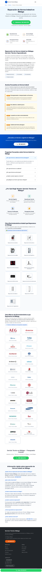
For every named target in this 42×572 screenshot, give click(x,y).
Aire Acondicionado (9, 550)
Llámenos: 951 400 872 (21, 22)
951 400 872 (21, 144)
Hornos (9, 5)
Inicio (6, 5)
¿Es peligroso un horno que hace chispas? (16, 181)
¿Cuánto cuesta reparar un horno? (14, 177)
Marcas (6, 546)
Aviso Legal (24, 546)
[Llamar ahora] (21, 570)
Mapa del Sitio (24, 552)
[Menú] (35, 2)
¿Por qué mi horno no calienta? (13, 170)
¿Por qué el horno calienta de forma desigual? (17, 159)
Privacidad (24, 548)
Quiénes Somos (8, 554)
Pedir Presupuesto (10, 565)
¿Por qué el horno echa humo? (13, 174)
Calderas (7, 548)
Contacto (7, 552)
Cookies (23, 550)
